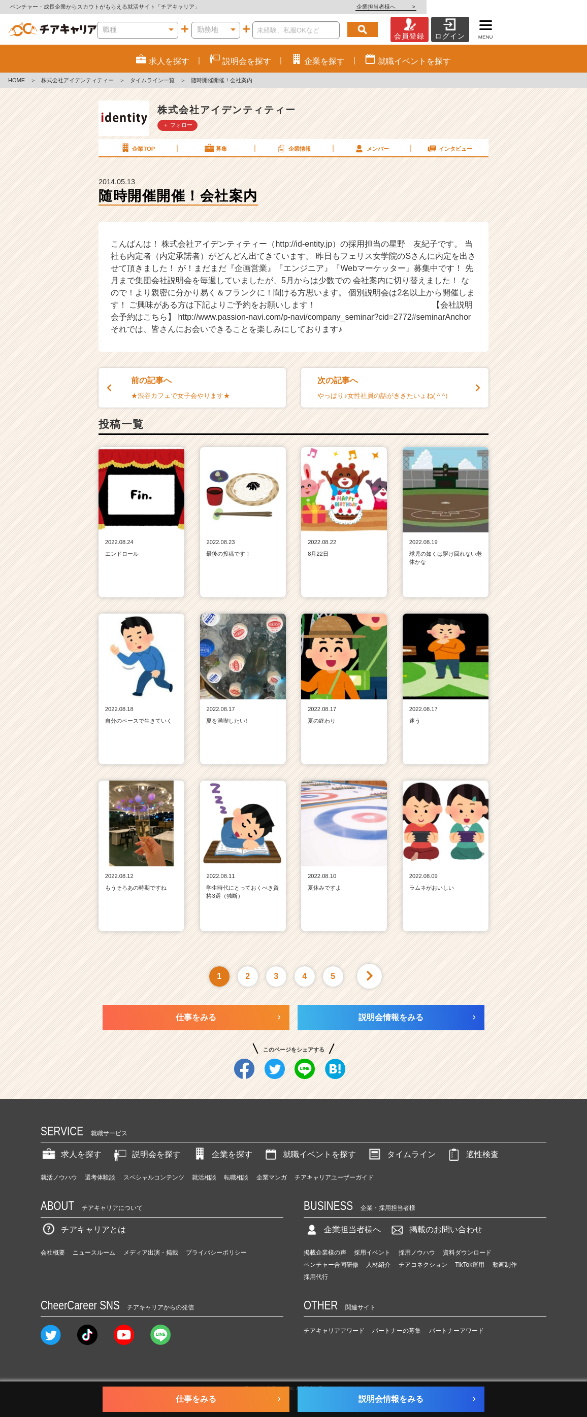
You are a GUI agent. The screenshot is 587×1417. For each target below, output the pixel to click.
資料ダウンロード (467, 1252)
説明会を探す (146, 1154)
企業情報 (293, 148)
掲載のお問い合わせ (435, 1229)
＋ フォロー (177, 125)
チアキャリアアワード (334, 1330)
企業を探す (221, 1154)
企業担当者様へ (546, 7)
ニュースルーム (94, 1252)
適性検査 (472, 1154)
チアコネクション (423, 1264)
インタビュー (449, 148)
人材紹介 (378, 1264)
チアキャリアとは (83, 1229)
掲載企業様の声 (325, 1252)
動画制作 (505, 1264)
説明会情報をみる (390, 1017)
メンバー (371, 148)
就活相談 (204, 1177)
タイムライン (401, 1154)
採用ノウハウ (417, 1252)
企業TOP (137, 148)
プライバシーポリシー (216, 1252)
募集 (215, 148)
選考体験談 (100, 1177)
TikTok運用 (469, 1264)
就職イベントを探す (309, 1154)
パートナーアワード (456, 1330)
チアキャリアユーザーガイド (334, 1177)
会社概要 (53, 1252)
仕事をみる (196, 1017)
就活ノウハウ (59, 1177)
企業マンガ (271, 1177)
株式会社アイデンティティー (77, 80)
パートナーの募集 (396, 1330)
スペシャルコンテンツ (153, 1177)
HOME (16, 80)
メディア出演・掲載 (150, 1252)
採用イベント (372, 1252)
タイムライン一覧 (152, 80)
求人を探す (71, 1154)
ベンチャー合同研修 (331, 1264)
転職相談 (236, 1177)
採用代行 (316, 1276)
